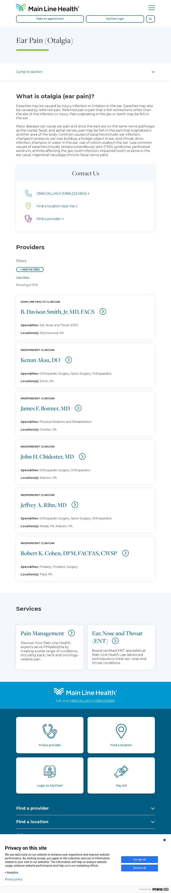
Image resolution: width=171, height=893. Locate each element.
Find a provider (32, 808)
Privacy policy (13, 879)
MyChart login (115, 18)
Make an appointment (50, 18)
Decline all (139, 868)
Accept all (139, 859)
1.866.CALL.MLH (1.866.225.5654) (92, 701)
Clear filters (22, 277)
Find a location (32, 821)
